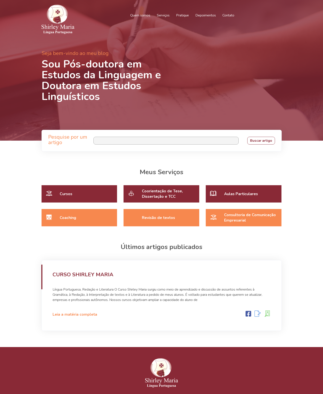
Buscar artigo (261, 140)
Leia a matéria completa (75, 314)
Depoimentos (205, 15)
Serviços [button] (163, 15)
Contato (228, 15)
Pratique (182, 15)
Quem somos (140, 15)
